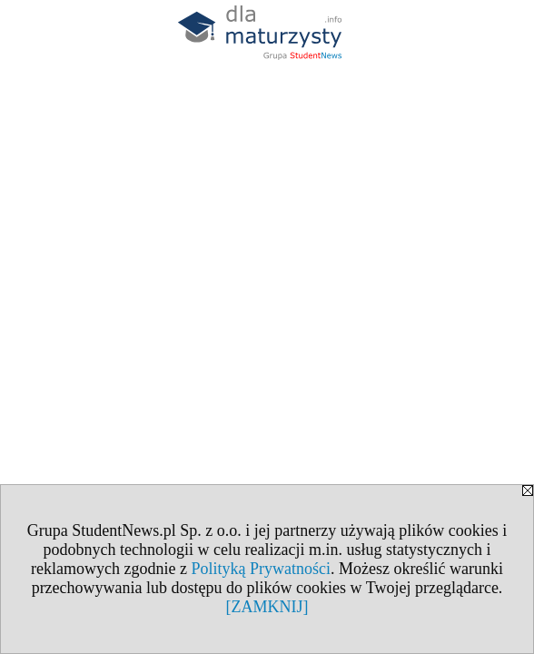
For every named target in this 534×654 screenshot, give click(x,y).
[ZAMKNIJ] (267, 607)
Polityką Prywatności (261, 569)
